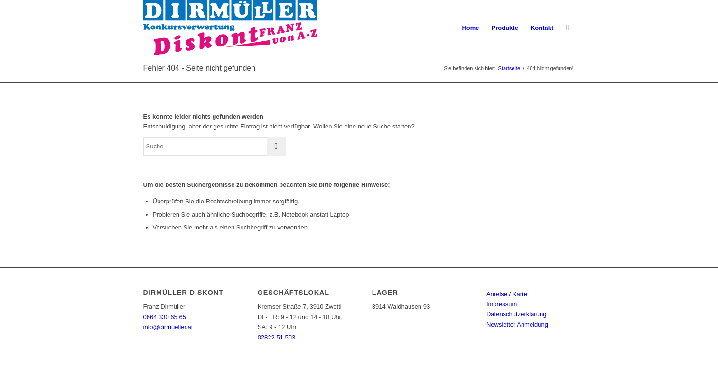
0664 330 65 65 (164, 317)
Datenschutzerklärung (516, 314)
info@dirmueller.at (168, 326)
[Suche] (567, 27)
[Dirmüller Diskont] (230, 27)
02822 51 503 (277, 337)
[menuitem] (470, 27)
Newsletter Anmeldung (517, 324)
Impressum (501, 304)
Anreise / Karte (506, 294)
